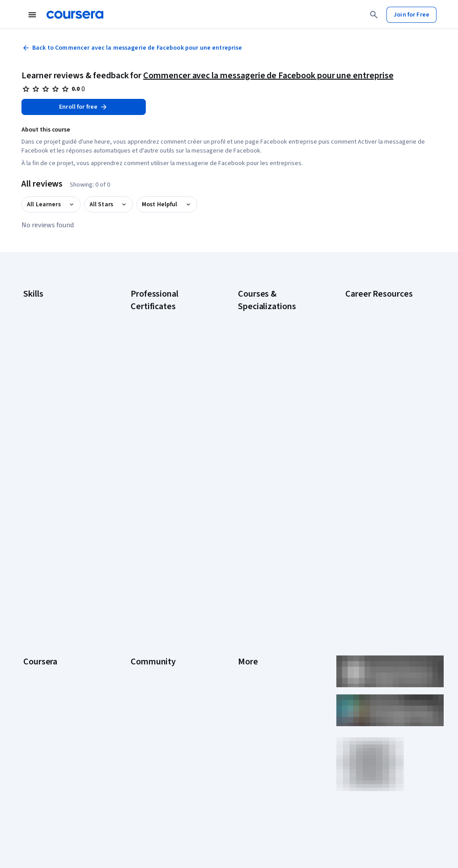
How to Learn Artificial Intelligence (374, 439)
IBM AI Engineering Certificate (170, 424)
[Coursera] (75, 15)
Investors (250, 561)
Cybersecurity (42, 331)
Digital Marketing (45, 358)
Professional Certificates (56, 628)
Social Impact (41, 722)
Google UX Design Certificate (169, 411)
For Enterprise (42, 668)
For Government (45, 682)
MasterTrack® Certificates (58, 642)
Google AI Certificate (159, 317)
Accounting (38, 304)
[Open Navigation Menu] (32, 15)
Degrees (35, 655)
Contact (248, 628)
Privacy (248, 588)
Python (32, 412)
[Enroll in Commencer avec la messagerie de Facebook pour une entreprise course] (83, 107)
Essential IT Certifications (379, 385)
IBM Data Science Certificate (168, 460)
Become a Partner (47, 709)
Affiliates (249, 668)
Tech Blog (144, 615)
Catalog (33, 601)
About (31, 548)
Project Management (51, 398)
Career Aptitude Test (373, 304)
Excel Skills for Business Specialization (270, 389)
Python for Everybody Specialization (267, 469)
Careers (34, 588)
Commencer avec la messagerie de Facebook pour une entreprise (268, 75)
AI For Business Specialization (278, 330)
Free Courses (41, 736)
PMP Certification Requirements (368, 461)
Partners (142, 561)
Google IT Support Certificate (170, 375)
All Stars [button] (101, 204)
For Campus (39, 695)
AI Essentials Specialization (274, 317)
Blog (137, 588)
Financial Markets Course (271, 406)
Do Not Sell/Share (261, 695)
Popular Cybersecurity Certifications (375, 484)
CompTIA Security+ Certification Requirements (381, 367)
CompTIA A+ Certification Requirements (378, 345)
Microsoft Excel (43, 385)
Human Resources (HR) (53, 371)
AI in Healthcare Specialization (278, 357)
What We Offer (42, 561)
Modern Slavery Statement (274, 682)
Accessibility (255, 615)
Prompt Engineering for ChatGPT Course (269, 447)
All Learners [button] (44, 204)
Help (244, 601)
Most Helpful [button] (160, 204)
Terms (246, 574)
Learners (142, 548)
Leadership (38, 574)
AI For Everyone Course (269, 344)
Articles (248, 642)
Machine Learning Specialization (261, 425)
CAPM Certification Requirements (370, 323)
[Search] (374, 15)
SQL (28, 425)
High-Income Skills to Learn (381, 421)
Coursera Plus (41, 615)
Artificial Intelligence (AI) (55, 318)
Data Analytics (42, 344)
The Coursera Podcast (161, 601)
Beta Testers (148, 574)
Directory (250, 655)
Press (246, 548)
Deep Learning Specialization (276, 370)
